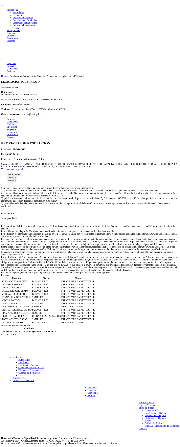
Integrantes (12, 127)
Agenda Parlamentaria (149, 405)
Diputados (11, 33)
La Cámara (23, 362)
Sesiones (11, 41)
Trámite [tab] (11, 180)
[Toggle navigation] (2, 5)
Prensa (16, 28)
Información (12, 134)
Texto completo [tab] (14, 174)
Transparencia (13, 30)
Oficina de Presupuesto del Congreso (162, 426)
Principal (11, 119)
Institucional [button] (12, 10)
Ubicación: (6, 92)
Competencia (13, 121)
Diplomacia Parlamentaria (25, 23)
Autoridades (18, 12)
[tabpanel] (90, 229)
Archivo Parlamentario (23, 380)
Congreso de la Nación (155, 413)
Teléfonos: (6, 109)
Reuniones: (6, 104)
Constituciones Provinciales (25, 20)
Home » (5, 76)
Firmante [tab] (12, 177)
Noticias (11, 124)
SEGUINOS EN (8, 334)
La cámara (17, 15)
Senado (148, 420)
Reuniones (12, 132)
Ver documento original (12, 169)
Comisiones (12, 38)
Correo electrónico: (10, 114)
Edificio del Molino (154, 423)
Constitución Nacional (23, 17)
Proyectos (11, 35)
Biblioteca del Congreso (156, 418)
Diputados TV (151, 410)
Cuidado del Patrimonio (24, 25)
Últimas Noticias (147, 402)
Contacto (11, 137)
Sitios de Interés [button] (146, 408)
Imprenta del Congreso (155, 415)
